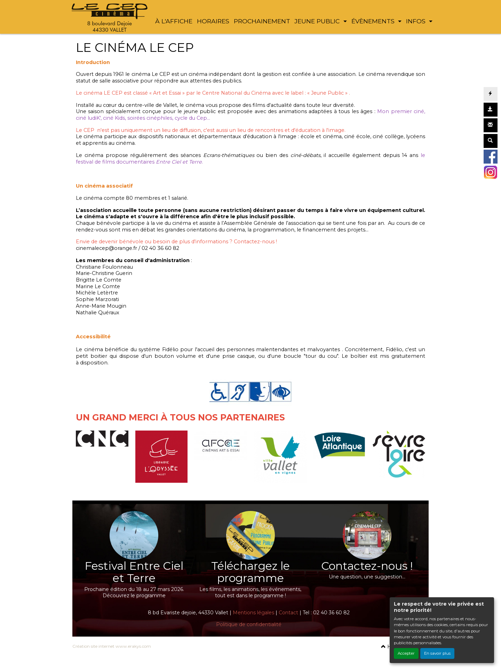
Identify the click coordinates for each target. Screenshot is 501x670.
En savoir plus (437, 653)
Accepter (406, 653)
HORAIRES (213, 21)
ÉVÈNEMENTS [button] (373, 21)
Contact (288, 612)
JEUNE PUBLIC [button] (317, 21)
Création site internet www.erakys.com (111, 646)
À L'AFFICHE (173, 21)
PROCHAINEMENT (262, 21)
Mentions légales (253, 612)
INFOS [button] (416, 21)
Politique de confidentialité (248, 624)
